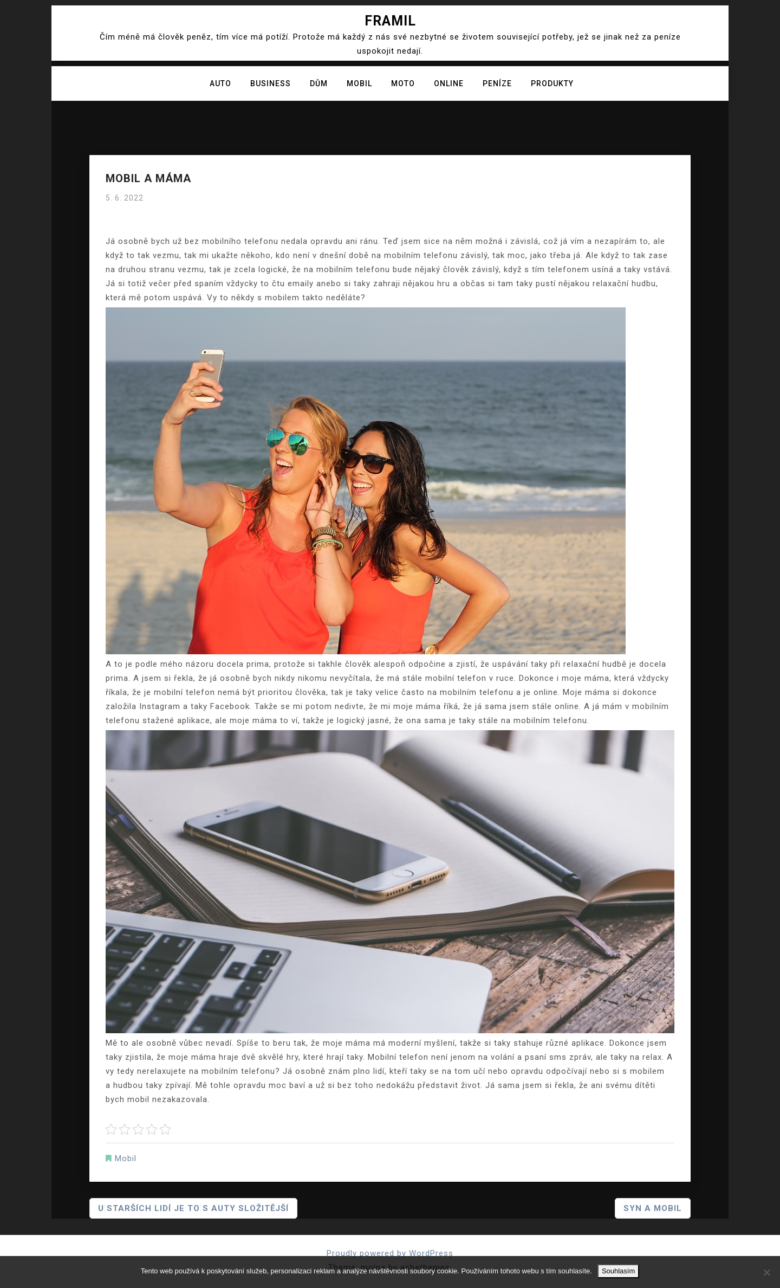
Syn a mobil (652, 1208)
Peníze (497, 83)
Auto (220, 83)
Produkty (552, 83)
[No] (766, 1272)
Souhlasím (618, 1271)
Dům (319, 83)
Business (270, 83)
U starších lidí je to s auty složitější (193, 1208)
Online (449, 83)
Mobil (359, 83)
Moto (403, 83)
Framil (390, 21)
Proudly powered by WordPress (390, 1253)
